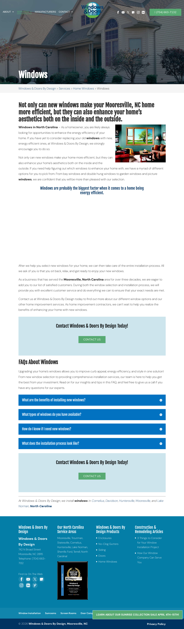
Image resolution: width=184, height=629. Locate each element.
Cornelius (98, 501)
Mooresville (143, 501)
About (7, 8)
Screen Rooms (68, 613)
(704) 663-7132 (165, 9)
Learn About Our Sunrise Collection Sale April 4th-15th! (137, 614)
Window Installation (29, 613)
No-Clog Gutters (108, 544)
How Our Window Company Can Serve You (149, 557)
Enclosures (105, 538)
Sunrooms (50, 613)
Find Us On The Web (30, 574)
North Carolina (41, 506)
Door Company (89, 613)
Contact (64, 8)
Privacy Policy (156, 624)
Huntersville (126, 501)
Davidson (112, 501)
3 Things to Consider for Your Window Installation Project (149, 542)
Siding (102, 550)
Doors (102, 555)
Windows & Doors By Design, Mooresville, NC (58, 623)
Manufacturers (45, 8)
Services (23, 8)
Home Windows (107, 561)
